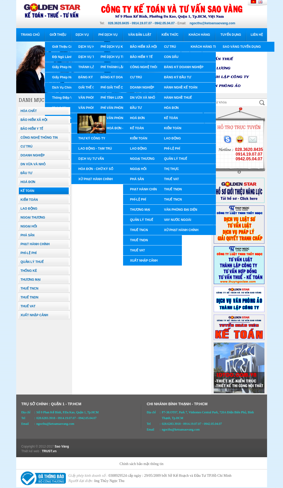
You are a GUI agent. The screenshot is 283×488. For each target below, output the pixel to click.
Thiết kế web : (31, 451)
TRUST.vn (49, 451)
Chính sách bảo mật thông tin (141, 464)
